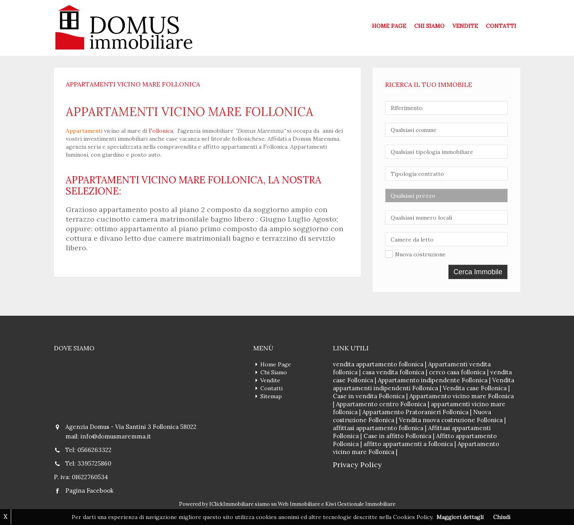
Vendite (465, 25)
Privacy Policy (357, 464)
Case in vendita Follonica (369, 396)
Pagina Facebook (89, 490)
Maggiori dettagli (460, 517)
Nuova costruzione (420, 254)
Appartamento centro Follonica (381, 404)
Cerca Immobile (478, 272)
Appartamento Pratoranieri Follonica (415, 412)
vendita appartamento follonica (378, 364)
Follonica (161, 130)
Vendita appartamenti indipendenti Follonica (423, 384)
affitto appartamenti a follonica (408, 444)
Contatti (501, 25)
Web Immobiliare (299, 504)
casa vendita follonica (393, 372)
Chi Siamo (429, 25)
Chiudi (501, 517)
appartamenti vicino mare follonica (189, 111)
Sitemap (271, 396)
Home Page (389, 25)
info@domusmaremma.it (116, 436)
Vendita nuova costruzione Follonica (451, 420)
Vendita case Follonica (475, 388)
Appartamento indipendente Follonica (433, 380)
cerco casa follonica (457, 372)
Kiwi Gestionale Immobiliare (360, 504)
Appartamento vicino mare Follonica (461, 396)
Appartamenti (84, 130)
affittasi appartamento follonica (378, 428)
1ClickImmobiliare (231, 504)
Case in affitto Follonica (397, 436)
